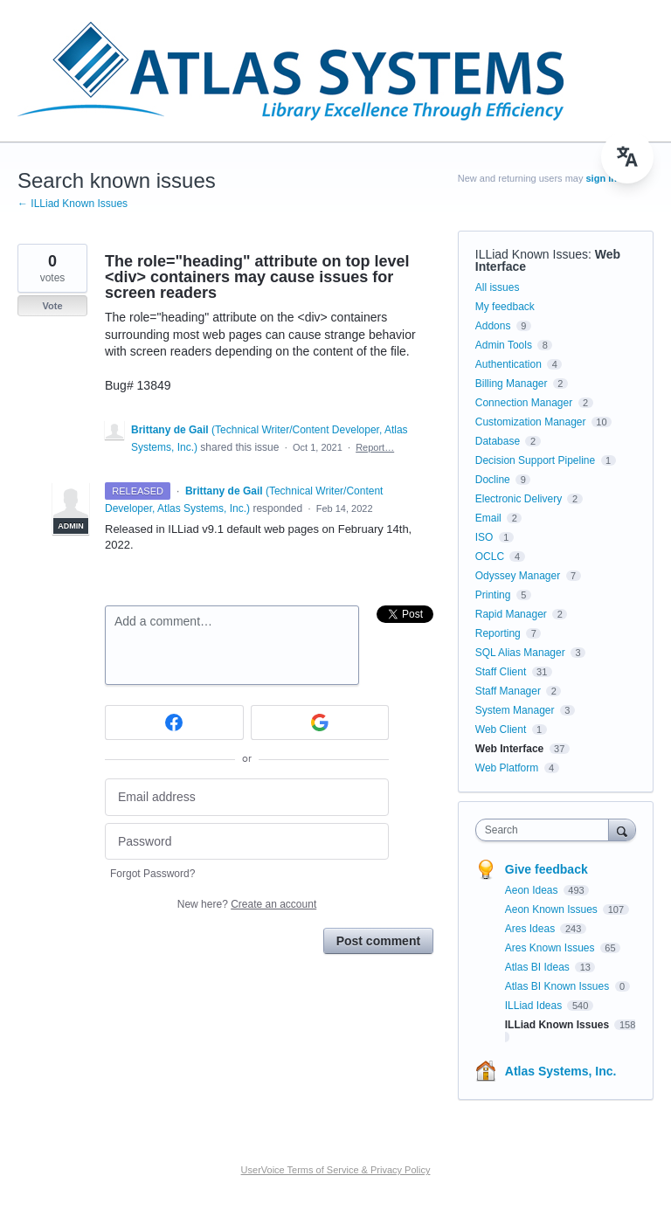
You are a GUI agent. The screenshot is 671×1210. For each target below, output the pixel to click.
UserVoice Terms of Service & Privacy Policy (336, 1170)
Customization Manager (530, 422)
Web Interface (509, 749)
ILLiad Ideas (535, 1005)
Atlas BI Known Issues (558, 986)
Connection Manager (523, 403)
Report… (375, 447)
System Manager (515, 710)
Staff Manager (508, 691)
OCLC (489, 556)
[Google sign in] (320, 722)
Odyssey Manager (517, 576)
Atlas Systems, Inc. (561, 1071)
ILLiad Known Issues (531, 254)
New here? (246, 904)
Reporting (498, 633)
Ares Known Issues (551, 948)
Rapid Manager (511, 614)
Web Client (500, 729)
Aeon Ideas (533, 890)
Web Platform (506, 768)
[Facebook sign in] (174, 722)
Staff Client (500, 672)
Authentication (508, 364)
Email (488, 518)
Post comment (378, 941)
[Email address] (247, 797)
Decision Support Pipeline (535, 460)
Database (497, 441)
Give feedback (546, 869)
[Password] (247, 842)
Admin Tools (503, 345)
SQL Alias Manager (520, 652)
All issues (497, 287)
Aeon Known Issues (552, 909)
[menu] (627, 157)
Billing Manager (511, 383)
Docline (492, 480)
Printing (493, 595)
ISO (484, 537)
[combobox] (546, 830)
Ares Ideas (531, 929)
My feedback (505, 307)
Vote (52, 306)
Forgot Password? (152, 874)
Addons (493, 326)
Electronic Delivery (518, 499)
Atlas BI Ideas (538, 967)
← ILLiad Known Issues (72, 203)
